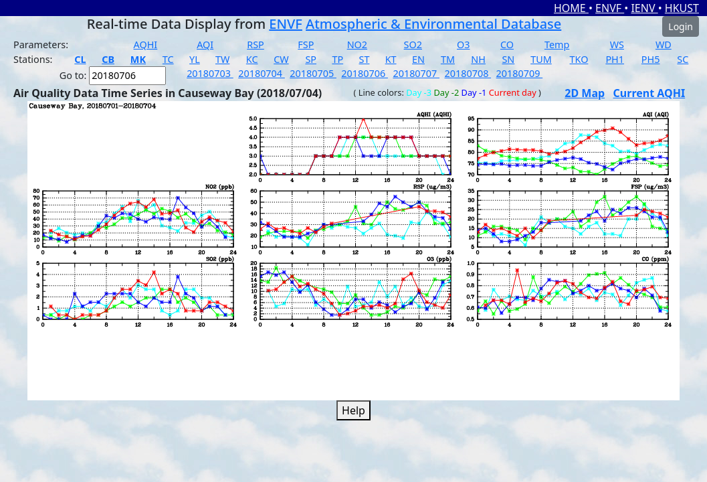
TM (448, 59)
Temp (556, 44)
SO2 (413, 44)
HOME (571, 8)
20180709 (519, 73)
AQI (205, 44)
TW (222, 59)
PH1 (614, 59)
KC (252, 59)
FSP (306, 44)
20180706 (364, 73)
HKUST (682, 8)
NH (478, 59)
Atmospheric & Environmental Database (433, 24)
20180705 (313, 73)
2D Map (585, 93)
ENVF (609, 8)
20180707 (416, 73)
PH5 (650, 59)
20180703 (210, 73)
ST (364, 59)
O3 (463, 44)
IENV (644, 8)
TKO (579, 59)
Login (680, 26)
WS (617, 44)
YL (194, 59)
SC (682, 59)
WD (663, 44)
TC (168, 59)
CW (281, 59)
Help (353, 410)
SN (508, 59)
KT (391, 59)
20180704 (261, 73)
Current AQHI (649, 93)
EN (418, 59)
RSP (255, 44)
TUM (541, 59)
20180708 (468, 73)
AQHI (146, 44)
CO (507, 44)
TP (337, 59)
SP (310, 59)
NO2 (357, 44)
